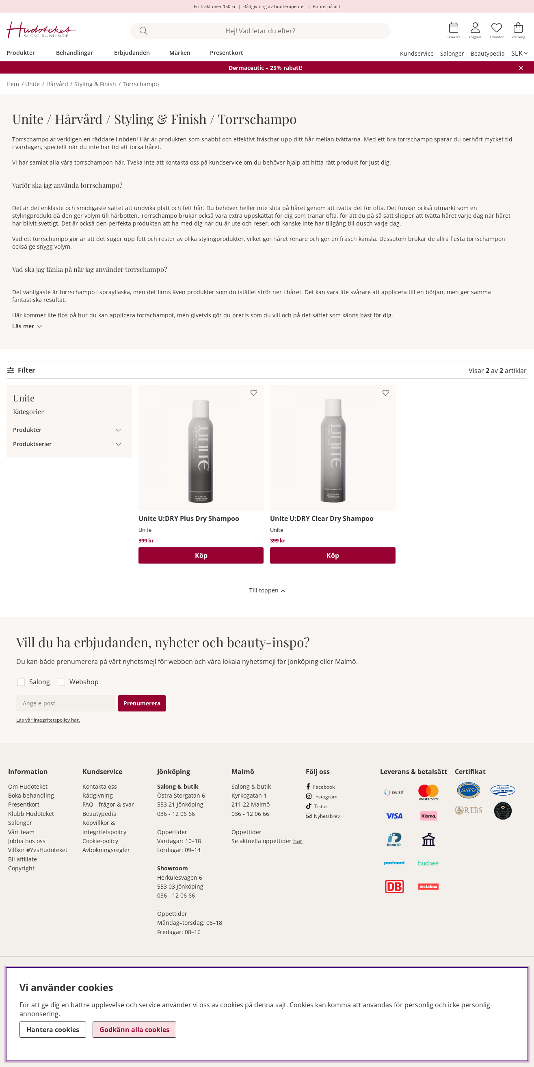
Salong (39, 681)
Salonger (452, 53)
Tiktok (321, 806)
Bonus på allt (326, 6)
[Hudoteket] (41, 31)
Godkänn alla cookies (134, 1029)
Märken (179, 52)
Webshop (84, 681)
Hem (12, 84)
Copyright (21, 868)
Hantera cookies (52, 1029)
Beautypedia (488, 53)
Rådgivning (97, 795)
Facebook (324, 786)
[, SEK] (519, 53)
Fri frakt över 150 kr (215, 6)
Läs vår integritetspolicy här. (48, 719)
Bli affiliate (22, 859)
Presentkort (226, 52)
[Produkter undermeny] (118, 430)
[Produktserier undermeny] (118, 444)
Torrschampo (141, 84)
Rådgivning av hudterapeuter (274, 6)
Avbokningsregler (106, 850)
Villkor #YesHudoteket (37, 850)
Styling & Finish (95, 84)
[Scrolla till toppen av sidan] (267, 591)
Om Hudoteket (28, 786)
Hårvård (57, 84)
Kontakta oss (99, 786)
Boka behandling (31, 795)
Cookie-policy (100, 841)
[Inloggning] (475, 30)
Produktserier (32, 444)
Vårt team (21, 832)
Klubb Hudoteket (31, 814)
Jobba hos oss (26, 841)
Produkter (20, 52)
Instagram (325, 796)
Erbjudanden (132, 52)
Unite (32, 84)
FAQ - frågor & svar (108, 804)
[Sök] (260, 31)
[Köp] (201, 555)
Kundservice (417, 53)
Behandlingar (74, 52)
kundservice (225, 162)
